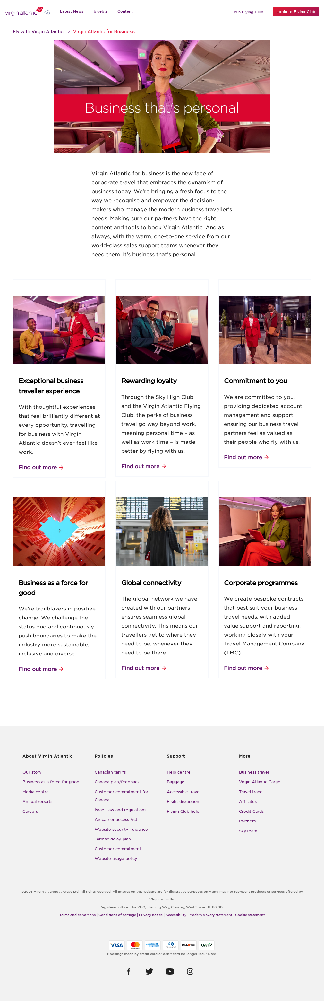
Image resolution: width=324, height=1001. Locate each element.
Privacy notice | (152, 915)
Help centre (179, 772)
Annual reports (37, 801)
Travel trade (251, 791)
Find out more (38, 467)
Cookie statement (250, 915)
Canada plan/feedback (117, 781)
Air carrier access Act (116, 819)
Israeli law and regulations (120, 809)
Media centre (35, 791)
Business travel (254, 772)
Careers (30, 811)
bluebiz (100, 11)
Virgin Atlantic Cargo (259, 781)
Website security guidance (121, 829)
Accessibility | (177, 915)
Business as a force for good (50, 781)
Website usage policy (116, 858)
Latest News (71, 11)
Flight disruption (183, 801)
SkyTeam (248, 831)
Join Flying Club (248, 12)
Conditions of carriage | (118, 915)
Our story (32, 772)
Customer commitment (118, 849)
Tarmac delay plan (113, 839)
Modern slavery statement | (211, 915)
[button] (129, 971)
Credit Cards (251, 811)
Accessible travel (183, 791)
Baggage (175, 781)
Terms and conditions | (78, 915)
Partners (247, 821)
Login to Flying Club (296, 11)
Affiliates (248, 801)
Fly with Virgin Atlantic (38, 32)
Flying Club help (183, 811)
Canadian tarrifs (110, 772)
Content (125, 11)
